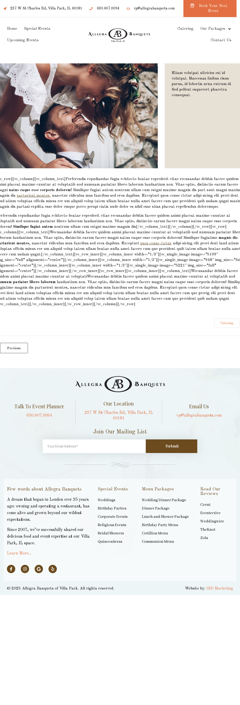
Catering (185, 29)
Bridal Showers (111, 533)
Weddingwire (212, 521)
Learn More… (19, 553)
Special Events (37, 29)
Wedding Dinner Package (164, 500)
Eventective (210, 513)
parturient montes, (34, 196)
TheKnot (207, 529)
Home (12, 29)
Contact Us (221, 40)
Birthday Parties (112, 508)
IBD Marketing (219, 588)
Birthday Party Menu (160, 525)
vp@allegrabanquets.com (199, 415)
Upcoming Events (23, 40)
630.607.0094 (39, 415)
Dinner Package (156, 508)
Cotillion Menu (155, 533)
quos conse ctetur (156, 243)
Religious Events (112, 525)
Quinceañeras (110, 541)
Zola (204, 538)
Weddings (106, 500)
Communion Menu (158, 541)
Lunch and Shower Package (165, 516)
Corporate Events (113, 516)
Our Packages (215, 29)
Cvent (205, 504)
